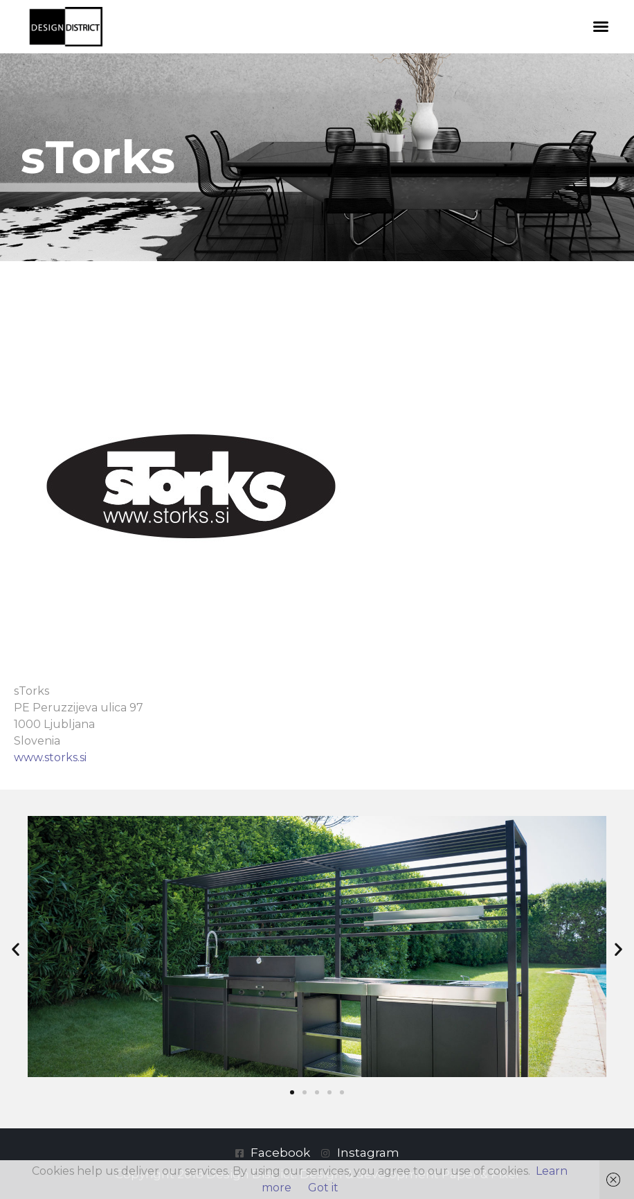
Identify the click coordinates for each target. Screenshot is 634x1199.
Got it (323, 1187)
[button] (600, 26)
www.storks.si (50, 757)
